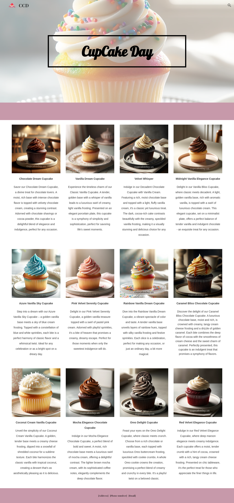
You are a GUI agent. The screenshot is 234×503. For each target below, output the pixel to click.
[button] (229, 5)
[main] (117, 51)
